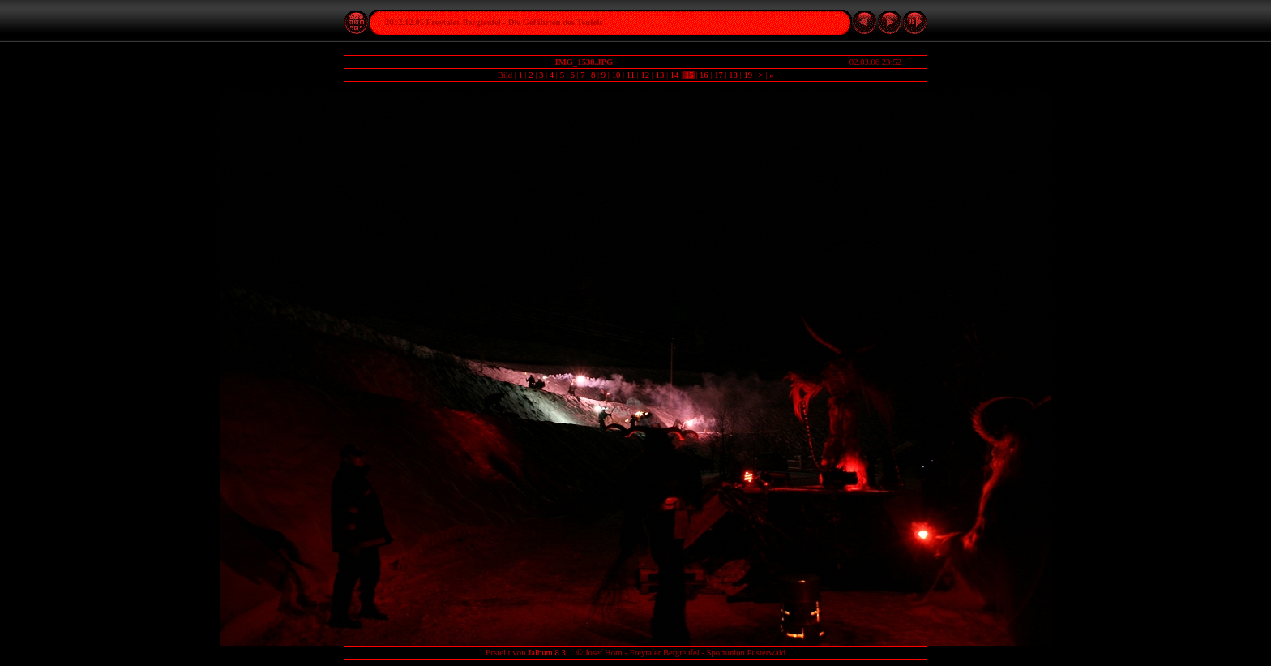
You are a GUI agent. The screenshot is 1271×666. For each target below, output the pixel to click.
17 (718, 75)
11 (630, 75)
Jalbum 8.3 (547, 652)
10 (616, 75)
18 (733, 75)
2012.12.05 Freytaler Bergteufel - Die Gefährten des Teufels (494, 22)
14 (674, 75)
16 (703, 75)
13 (659, 75)
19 (748, 75)
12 (645, 75)
